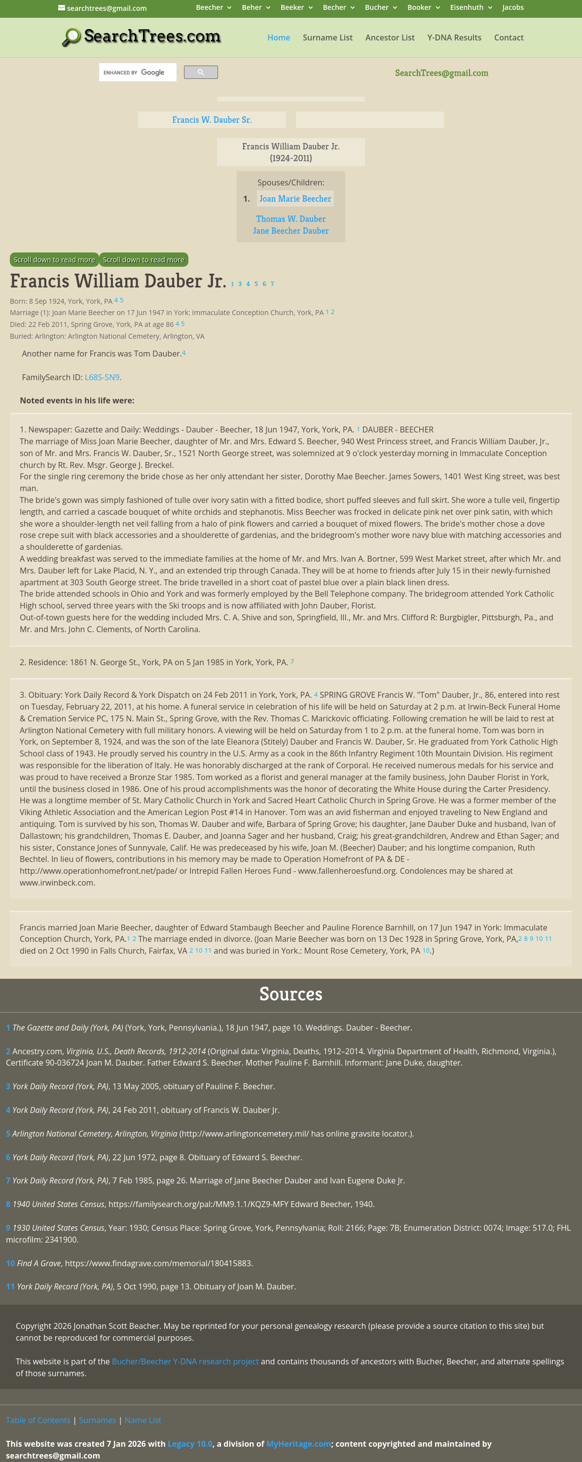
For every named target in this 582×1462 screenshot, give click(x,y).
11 (10, 1286)
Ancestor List (390, 38)
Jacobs (513, 8)
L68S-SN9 (102, 377)
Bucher (377, 8)
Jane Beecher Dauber (291, 230)
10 (10, 1263)
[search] (137, 72)
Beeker (292, 8)
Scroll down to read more (54, 259)
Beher (252, 8)
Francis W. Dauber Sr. (212, 119)
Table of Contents (38, 1420)
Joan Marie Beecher (295, 198)
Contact (509, 38)
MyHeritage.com (298, 1443)
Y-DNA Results (455, 38)
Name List (143, 1420)
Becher (334, 8)
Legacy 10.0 (190, 1443)
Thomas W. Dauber (291, 218)
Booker (419, 8)
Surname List (328, 38)
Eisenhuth (467, 8)
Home (278, 38)
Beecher (209, 8)
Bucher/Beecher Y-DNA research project (185, 1361)
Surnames (97, 1420)
